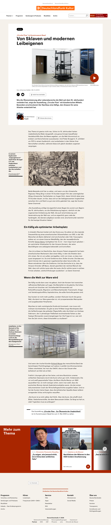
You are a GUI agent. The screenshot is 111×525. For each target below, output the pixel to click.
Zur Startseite (33, 483)
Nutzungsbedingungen (59, 520)
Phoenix (54, 522)
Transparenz (93, 506)
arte (61, 522)
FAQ (46, 498)
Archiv (55, 16)
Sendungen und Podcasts (9, 500)
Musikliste (47, 16)
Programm (19, 16)
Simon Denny (40, 242)
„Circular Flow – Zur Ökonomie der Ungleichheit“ (62, 411)
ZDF (47, 522)
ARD (41, 522)
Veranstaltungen (50, 509)
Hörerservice (71, 498)
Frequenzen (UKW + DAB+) (31, 500)
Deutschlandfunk (48, 3)
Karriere (92, 503)
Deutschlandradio (95, 498)
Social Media (71, 500)
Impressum (73, 520)
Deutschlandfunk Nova (61, 3)
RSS (46, 506)
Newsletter (48, 503)
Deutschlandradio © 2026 (55, 517)
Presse (91, 500)
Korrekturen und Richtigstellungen (95, 510)
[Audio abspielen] (94, 78)
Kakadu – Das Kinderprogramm (11, 506)
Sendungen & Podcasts (33, 16)
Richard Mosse (56, 363)
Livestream (26, 498)
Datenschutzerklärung (41, 520)
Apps (46, 500)
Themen (9, 16)
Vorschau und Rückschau (9, 498)
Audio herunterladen (39, 94)
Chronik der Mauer (72, 522)
